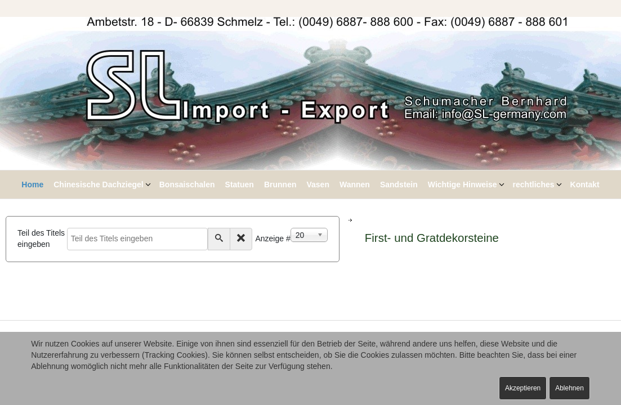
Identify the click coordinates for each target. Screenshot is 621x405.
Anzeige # (272, 238)
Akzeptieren (522, 388)
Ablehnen (569, 388)
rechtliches (534, 184)
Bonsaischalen (187, 184)
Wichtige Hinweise (462, 184)
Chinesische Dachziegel (98, 184)
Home (32, 184)
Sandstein (399, 184)
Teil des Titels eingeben (41, 238)
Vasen (317, 184)
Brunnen (280, 184)
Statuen (239, 184)
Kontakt (585, 184)
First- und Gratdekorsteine (432, 237)
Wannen (354, 184)
